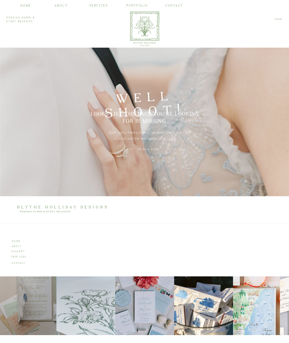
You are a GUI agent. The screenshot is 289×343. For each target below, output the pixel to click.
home (171, 138)
